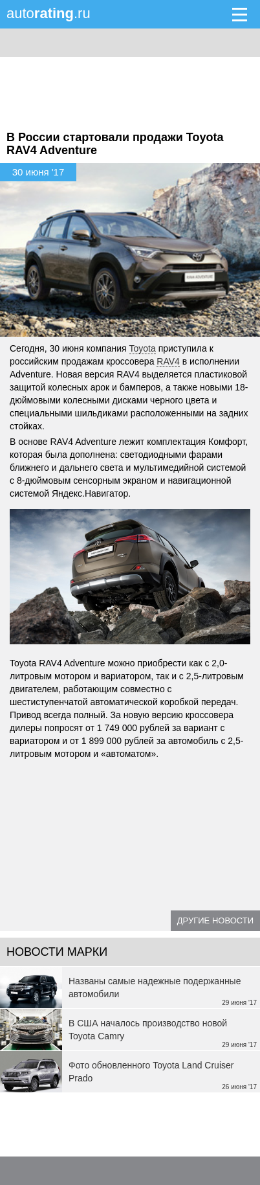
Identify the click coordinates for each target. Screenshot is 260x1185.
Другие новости (215, 920)
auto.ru (48, 13)
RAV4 (168, 361)
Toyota (142, 348)
